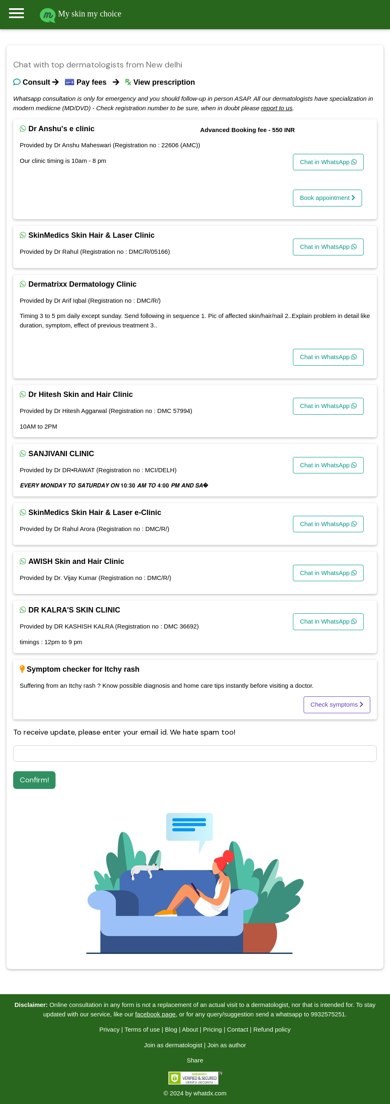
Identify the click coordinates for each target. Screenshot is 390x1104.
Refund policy (272, 1029)
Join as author (226, 1044)
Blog (171, 1029)
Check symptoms (337, 704)
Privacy (109, 1029)
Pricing (212, 1029)
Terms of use (142, 1029)
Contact (237, 1029)
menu (16, 13)
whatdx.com (209, 1093)
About (190, 1029)
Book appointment (327, 197)
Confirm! (34, 780)
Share (195, 1060)
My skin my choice (80, 13)
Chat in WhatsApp (328, 161)
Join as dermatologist (173, 1044)
